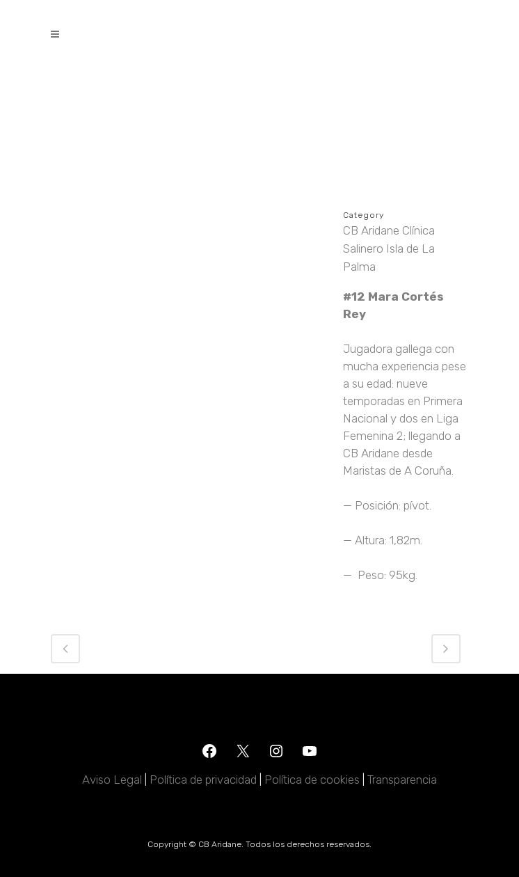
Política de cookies (312, 780)
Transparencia (402, 780)
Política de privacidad (203, 780)
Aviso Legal (112, 780)
